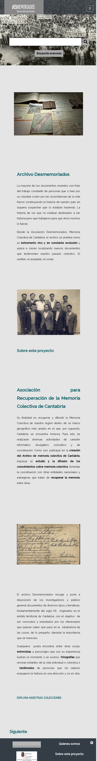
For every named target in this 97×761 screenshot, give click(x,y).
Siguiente (18, 731)
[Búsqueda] (45, 42)
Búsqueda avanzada (49, 53)
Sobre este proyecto (35, 351)
